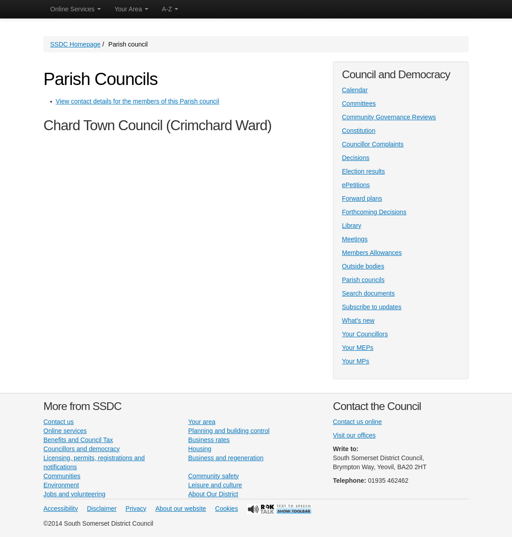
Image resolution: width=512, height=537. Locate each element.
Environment (61, 485)
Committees (359, 103)
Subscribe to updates (372, 307)
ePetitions (356, 184)
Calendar (355, 90)
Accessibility (60, 508)
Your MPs (355, 361)
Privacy (136, 508)
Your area (201, 421)
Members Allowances (372, 252)
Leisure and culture (215, 485)
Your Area (131, 9)
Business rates (209, 439)
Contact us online (357, 421)
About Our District (213, 494)
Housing (199, 448)
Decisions (356, 157)
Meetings (355, 239)
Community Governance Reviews (389, 117)
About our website (181, 508)
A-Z (170, 9)
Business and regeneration (226, 458)
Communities (62, 476)
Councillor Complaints (372, 144)
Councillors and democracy (81, 448)
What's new (358, 320)
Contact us (58, 421)
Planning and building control (229, 430)
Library (351, 225)
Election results (363, 171)
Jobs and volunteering (74, 494)
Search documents (368, 293)
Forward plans (362, 198)
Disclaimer (101, 508)
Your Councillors (365, 334)
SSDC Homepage (75, 44)
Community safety (213, 476)
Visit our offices (354, 435)
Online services (65, 430)
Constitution (358, 130)
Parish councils (363, 279)
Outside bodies (363, 266)
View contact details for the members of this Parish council (137, 101)
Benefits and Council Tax (78, 439)
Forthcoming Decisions (374, 212)
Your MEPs (358, 347)
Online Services (75, 9)
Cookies (226, 508)
